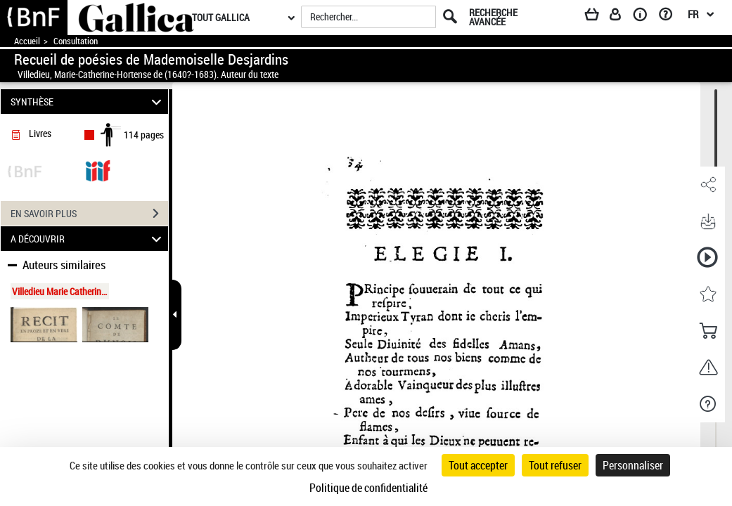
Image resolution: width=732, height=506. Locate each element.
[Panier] (598, 16)
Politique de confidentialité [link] (368, 487)
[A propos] (644, 16)
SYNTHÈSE (88, 101)
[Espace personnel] (621, 16)
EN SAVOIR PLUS (89, 213)
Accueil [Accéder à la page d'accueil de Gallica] (27, 41)
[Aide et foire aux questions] (670, 16)
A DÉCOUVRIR (88, 238)
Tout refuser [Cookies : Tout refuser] (555, 465)
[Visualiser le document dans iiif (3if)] (98, 169)
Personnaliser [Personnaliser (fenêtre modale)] (633, 465)
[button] (707, 185)
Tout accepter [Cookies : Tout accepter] (478, 465)
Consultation (75, 41)
